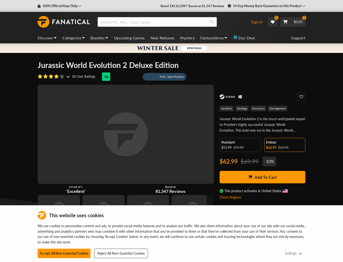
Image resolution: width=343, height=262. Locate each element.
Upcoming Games (129, 38)
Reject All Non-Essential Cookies (121, 253)
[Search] (211, 22)
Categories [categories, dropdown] (73, 38)
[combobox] (172, 22)
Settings (293, 253)
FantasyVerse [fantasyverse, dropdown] (213, 38)
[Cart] (292, 22)
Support (298, 38)
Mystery (187, 38)
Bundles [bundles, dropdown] (99, 38)
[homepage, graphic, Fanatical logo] (64, 22)
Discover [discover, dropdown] (47, 38)
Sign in (256, 22)
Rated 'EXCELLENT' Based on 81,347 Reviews (192, 6)
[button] (59, 6)
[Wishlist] (272, 22)
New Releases (163, 38)
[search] (152, 22)
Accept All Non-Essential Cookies (64, 253)
